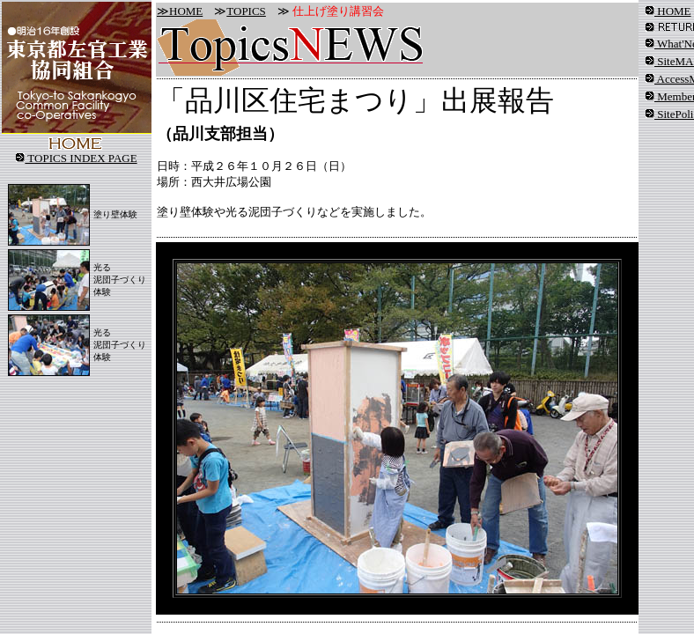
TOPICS (246, 11)
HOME (668, 11)
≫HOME (180, 11)
